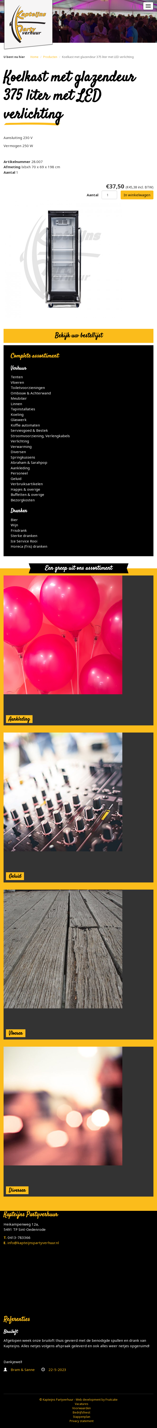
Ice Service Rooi (24, 541)
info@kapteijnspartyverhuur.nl (33, 1242)
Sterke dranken (24, 535)
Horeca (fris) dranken (29, 546)
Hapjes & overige (25, 489)
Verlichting (20, 441)
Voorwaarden (81, 1408)
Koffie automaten (25, 425)
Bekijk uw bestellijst (78, 335)
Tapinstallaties (23, 409)
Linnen (16, 403)
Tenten (17, 376)
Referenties (17, 1319)
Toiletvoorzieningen (28, 387)
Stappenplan (81, 1417)
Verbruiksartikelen (27, 483)
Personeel (19, 473)
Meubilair (19, 398)
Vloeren (17, 382)
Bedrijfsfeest (81, 1412)
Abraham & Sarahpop (29, 462)
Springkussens (23, 457)
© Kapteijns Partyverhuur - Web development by (72, 1400)
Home (34, 57)
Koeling (17, 414)
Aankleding (20, 467)
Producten (50, 57)
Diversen (18, 451)
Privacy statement (82, 1421)
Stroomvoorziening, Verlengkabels (40, 435)
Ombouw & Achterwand (31, 393)
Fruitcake (111, 1400)
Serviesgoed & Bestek (29, 430)
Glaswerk (19, 419)
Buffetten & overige (27, 494)
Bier (14, 519)
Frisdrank (19, 530)
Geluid (16, 478)
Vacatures (81, 1404)
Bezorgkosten (23, 500)
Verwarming (21, 446)
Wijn (14, 524)
